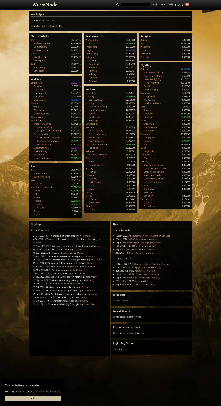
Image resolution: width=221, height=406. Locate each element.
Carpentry (35, 82)
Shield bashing (151, 89)
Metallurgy (39, 154)
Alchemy (90, 151)
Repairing (93, 147)
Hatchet (38, 183)
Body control (40, 50)
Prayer (143, 50)
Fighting (144, 69)
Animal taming (96, 130)
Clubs (143, 147)
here (57, 391)
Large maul (149, 130)
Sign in (179, 5)
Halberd (147, 140)
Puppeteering (95, 164)
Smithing (35, 120)
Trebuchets (149, 206)
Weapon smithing (42, 123)
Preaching (145, 46)
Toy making (39, 96)
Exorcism (144, 57)
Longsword (149, 96)
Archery (144, 185)
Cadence (37, 242)
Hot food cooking (97, 110)
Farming (93, 70)
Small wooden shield (154, 164)
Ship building (40, 99)
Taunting (148, 86)
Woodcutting (92, 39)
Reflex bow (149, 192)
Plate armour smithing (48, 140)
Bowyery (38, 86)
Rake (36, 193)
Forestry (93, 67)
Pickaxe (37, 200)
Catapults (148, 202)
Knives (34, 170)
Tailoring (35, 106)
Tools (170, 5)
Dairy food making (98, 106)
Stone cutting (95, 99)
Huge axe (148, 116)
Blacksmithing (40, 147)
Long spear (149, 137)
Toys (88, 158)
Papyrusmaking (96, 140)
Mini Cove (136, 252)
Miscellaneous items (40, 187)
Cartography (92, 123)
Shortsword (149, 99)
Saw (36, 197)
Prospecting (91, 46)
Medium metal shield (154, 178)
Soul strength (40, 67)
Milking (92, 74)
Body (33, 39)
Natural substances (98, 154)
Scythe (37, 214)
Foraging (93, 77)
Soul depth (39, 70)
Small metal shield (152, 175)
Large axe (148, 113)
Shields (143, 161)
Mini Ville (137, 249)
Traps (91, 185)
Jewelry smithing (42, 158)
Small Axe (148, 110)
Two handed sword (153, 103)
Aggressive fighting (153, 75)
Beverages (94, 120)
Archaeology (92, 199)
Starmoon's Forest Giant (146, 235)
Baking (92, 113)
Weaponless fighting (154, 72)
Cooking (90, 103)
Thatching (90, 209)
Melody (80, 252)
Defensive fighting (152, 79)
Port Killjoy (139, 246)
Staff (146, 144)
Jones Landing (139, 277)
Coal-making (92, 53)
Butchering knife (42, 176)
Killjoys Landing (140, 242)
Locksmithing (40, 151)
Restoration (94, 202)
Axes (33, 180)
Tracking (90, 188)
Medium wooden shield (155, 168)
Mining (89, 43)
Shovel (37, 190)
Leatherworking (41, 113)
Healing (89, 168)
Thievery (90, 175)
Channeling (145, 53)
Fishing (92, 60)
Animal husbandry (98, 134)
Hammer (38, 204)
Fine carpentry (41, 93)
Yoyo (91, 161)
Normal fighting (151, 82)
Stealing (93, 178)
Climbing (90, 206)
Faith (142, 43)
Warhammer (150, 158)
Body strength (41, 43)
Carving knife (40, 173)
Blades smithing (45, 127)
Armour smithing (42, 134)
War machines (147, 199)
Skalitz (137, 281)
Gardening (94, 63)
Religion (144, 39)
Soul (33, 63)
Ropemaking (37, 116)
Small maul (149, 123)
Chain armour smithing (48, 137)
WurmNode (45, 5)
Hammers (145, 154)
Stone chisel (39, 207)
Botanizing (94, 81)
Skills (155, 5)
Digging (89, 50)
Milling (89, 195)
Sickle (36, 211)
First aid (92, 171)
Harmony (86, 235)
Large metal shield (152, 182)
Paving (89, 192)
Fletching (38, 89)
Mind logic (39, 57)
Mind (33, 53)
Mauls (143, 120)
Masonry (90, 96)
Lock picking (95, 182)
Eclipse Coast (140, 239)
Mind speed (39, 60)
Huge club (149, 151)
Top (163, 5)
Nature (89, 57)
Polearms (145, 134)
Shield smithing (44, 144)
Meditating (94, 137)
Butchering (94, 116)
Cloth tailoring (41, 110)
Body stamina (40, 46)
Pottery (34, 103)
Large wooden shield (154, 171)
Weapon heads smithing (49, 130)
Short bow (149, 188)
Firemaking (91, 93)
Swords (144, 93)
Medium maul (150, 127)
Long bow (148, 195)
